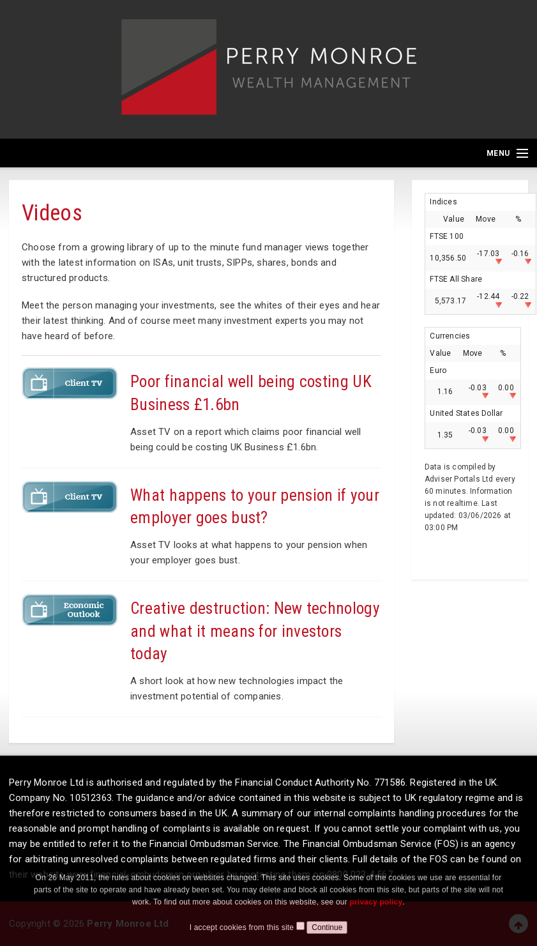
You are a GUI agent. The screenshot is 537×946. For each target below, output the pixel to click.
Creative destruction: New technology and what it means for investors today (255, 631)
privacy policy (375, 914)
